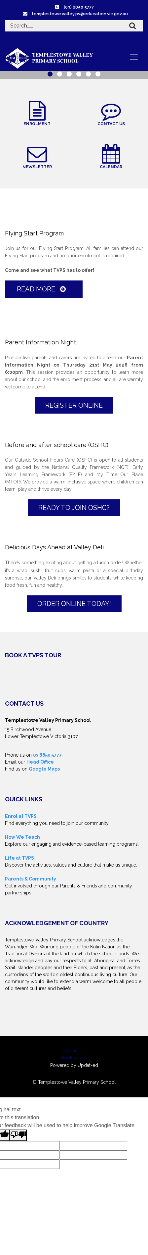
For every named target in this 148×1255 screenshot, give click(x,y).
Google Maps (44, 769)
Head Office (40, 762)
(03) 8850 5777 (79, 7)
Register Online (74, 405)
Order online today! (74, 604)
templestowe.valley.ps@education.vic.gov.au (80, 13)
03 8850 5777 (47, 755)
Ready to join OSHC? (74, 508)
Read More (43, 289)
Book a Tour (74, 1057)
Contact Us (74, 1050)
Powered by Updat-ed (74, 1065)
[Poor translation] (18, 1135)
